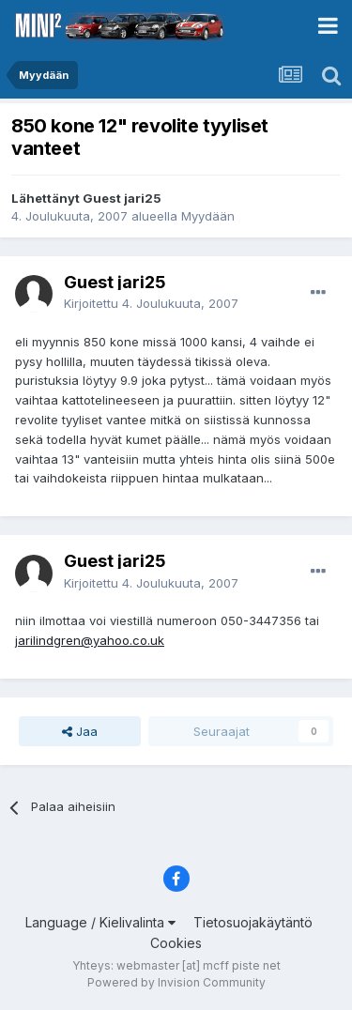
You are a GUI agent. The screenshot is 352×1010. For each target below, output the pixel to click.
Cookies (176, 943)
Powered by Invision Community (176, 982)
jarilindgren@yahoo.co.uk (89, 640)
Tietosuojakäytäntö (253, 922)
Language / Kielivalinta (100, 922)
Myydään (208, 215)
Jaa (80, 731)
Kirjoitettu (151, 303)
